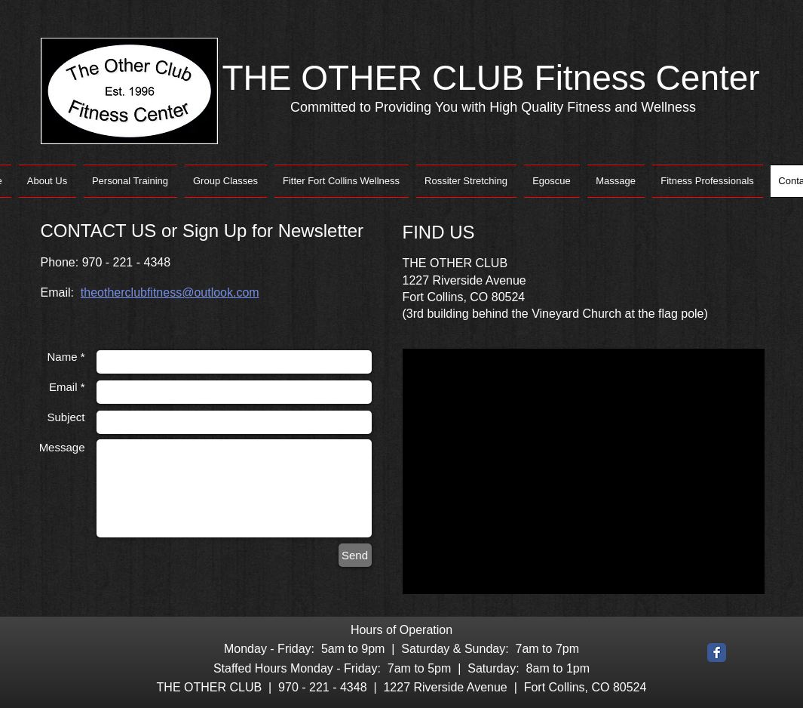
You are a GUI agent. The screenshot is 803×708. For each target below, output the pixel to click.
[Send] (355, 555)
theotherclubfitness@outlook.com (170, 292)
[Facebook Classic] (716, 652)
